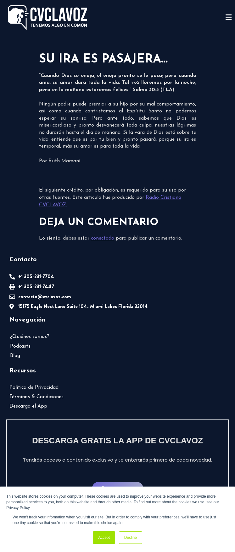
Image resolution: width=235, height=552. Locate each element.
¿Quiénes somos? (29, 336)
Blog (15, 355)
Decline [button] (130, 537)
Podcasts (20, 346)
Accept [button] (104, 537)
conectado (102, 238)
